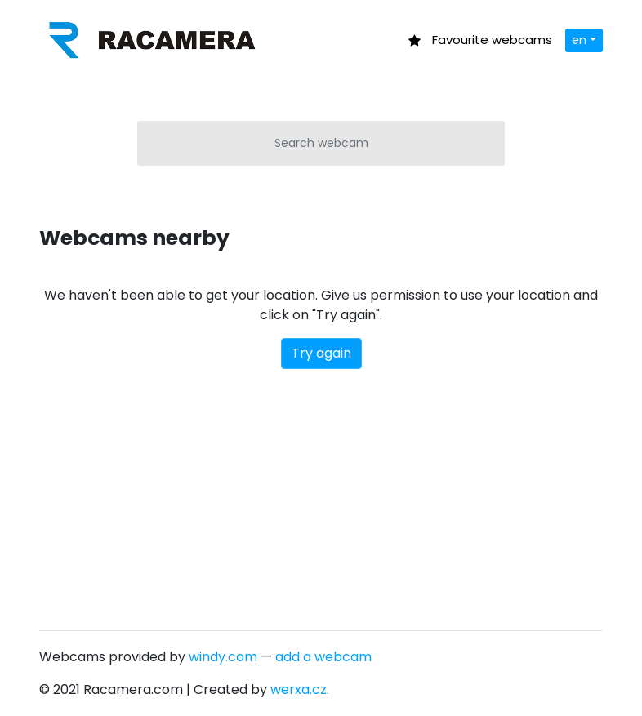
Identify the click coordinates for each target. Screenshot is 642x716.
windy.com (223, 656)
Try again (321, 353)
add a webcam (323, 656)
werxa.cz (298, 689)
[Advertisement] (321, 491)
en (579, 40)
